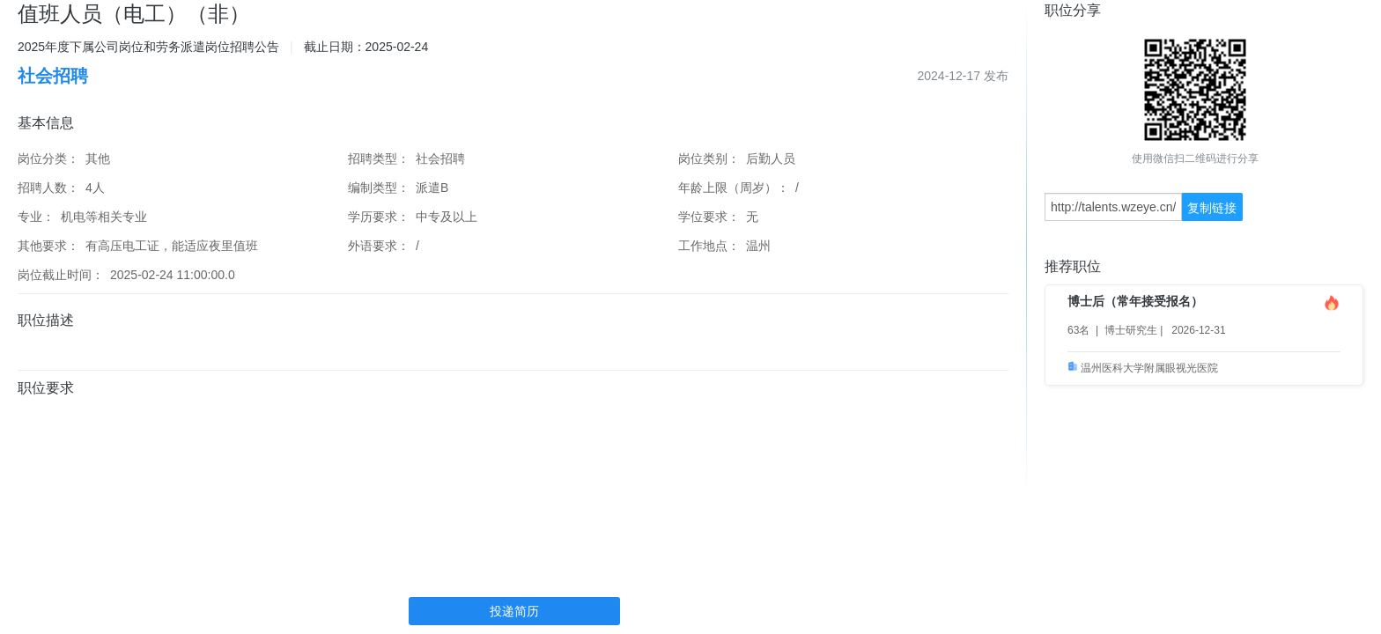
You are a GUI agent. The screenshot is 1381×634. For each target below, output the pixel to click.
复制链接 (1212, 208)
